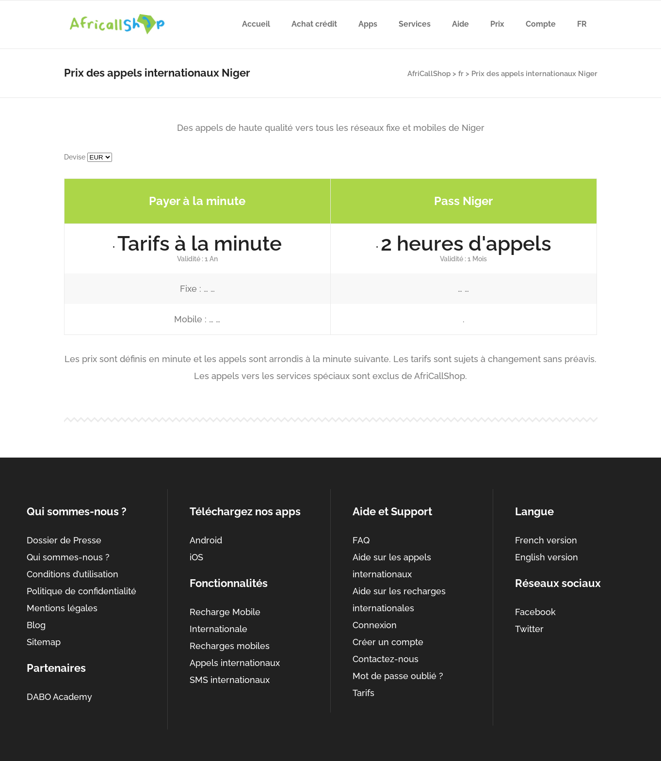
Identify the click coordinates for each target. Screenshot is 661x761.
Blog (36, 625)
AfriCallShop (429, 73)
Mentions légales (62, 608)
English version (546, 557)
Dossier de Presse (64, 540)
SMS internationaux (230, 680)
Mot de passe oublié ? (398, 676)
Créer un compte (388, 642)
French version (546, 540)
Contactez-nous (386, 659)
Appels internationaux (235, 663)
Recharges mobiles (230, 646)
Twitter (529, 629)
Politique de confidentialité (81, 591)
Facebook (535, 612)
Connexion (375, 625)
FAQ (361, 540)
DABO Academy (59, 697)
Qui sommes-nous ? (68, 557)
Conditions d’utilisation (72, 574)
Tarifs (363, 693)
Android (206, 540)
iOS (196, 557)
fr (461, 73)
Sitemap (44, 642)
